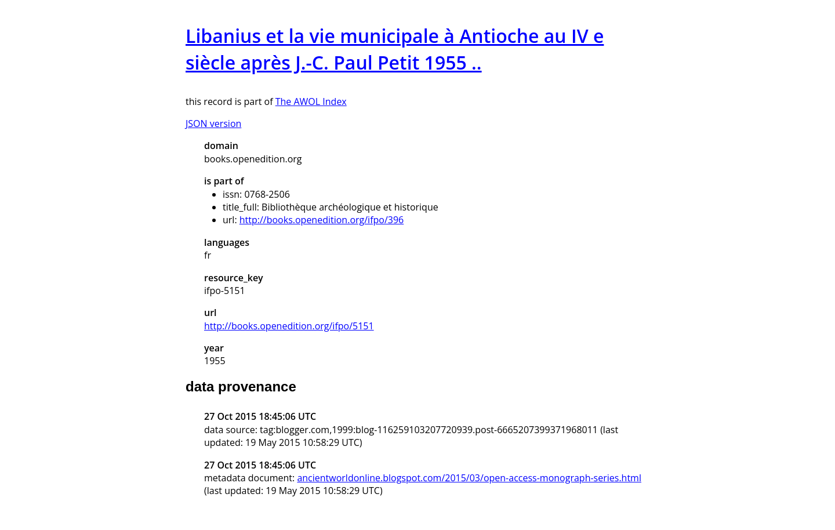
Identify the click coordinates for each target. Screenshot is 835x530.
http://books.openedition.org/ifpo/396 (321, 219)
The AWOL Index (311, 101)
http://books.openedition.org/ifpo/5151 (289, 326)
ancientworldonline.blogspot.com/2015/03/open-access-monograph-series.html (469, 477)
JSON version (213, 123)
